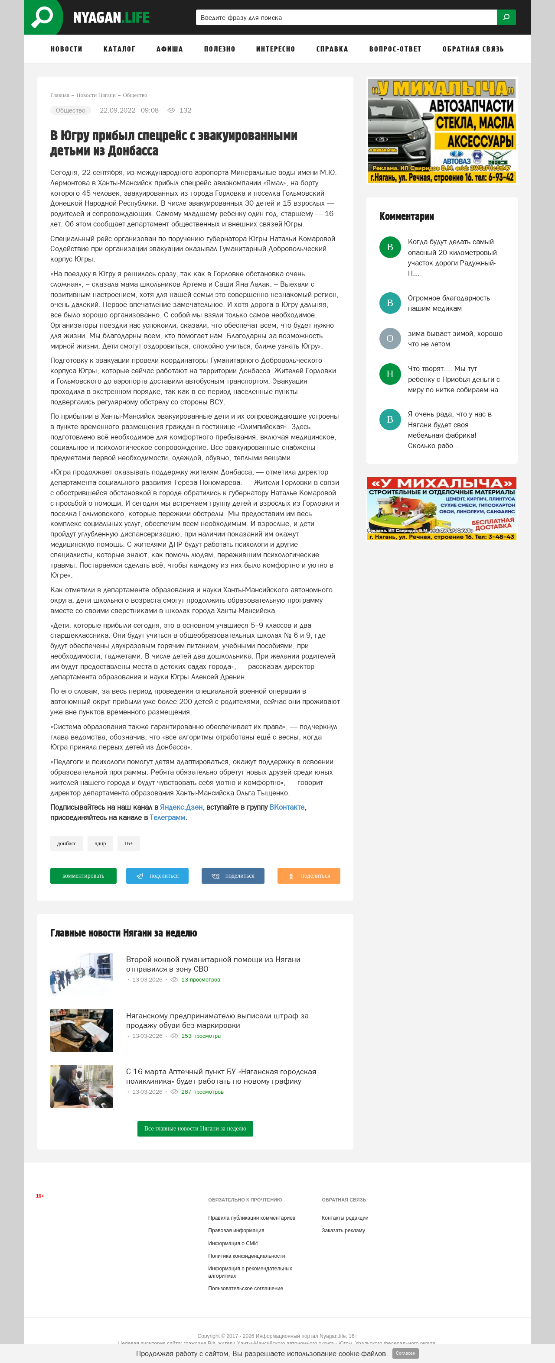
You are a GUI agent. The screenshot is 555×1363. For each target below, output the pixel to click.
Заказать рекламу (343, 1230)
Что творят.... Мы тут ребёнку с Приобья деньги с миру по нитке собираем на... (456, 379)
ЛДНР (100, 843)
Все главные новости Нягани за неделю (195, 1128)
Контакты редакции (345, 1218)
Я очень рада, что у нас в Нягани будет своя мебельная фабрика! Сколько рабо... (450, 430)
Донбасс (66, 843)
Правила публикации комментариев (251, 1218)
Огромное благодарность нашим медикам (449, 303)
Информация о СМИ (233, 1243)
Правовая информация (236, 1230)
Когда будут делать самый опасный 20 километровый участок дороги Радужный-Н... (452, 257)
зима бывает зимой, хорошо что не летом (455, 338)
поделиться (157, 876)
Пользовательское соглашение (245, 1288)
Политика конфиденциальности (246, 1256)
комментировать (83, 875)
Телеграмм (167, 817)
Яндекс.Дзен (181, 807)
